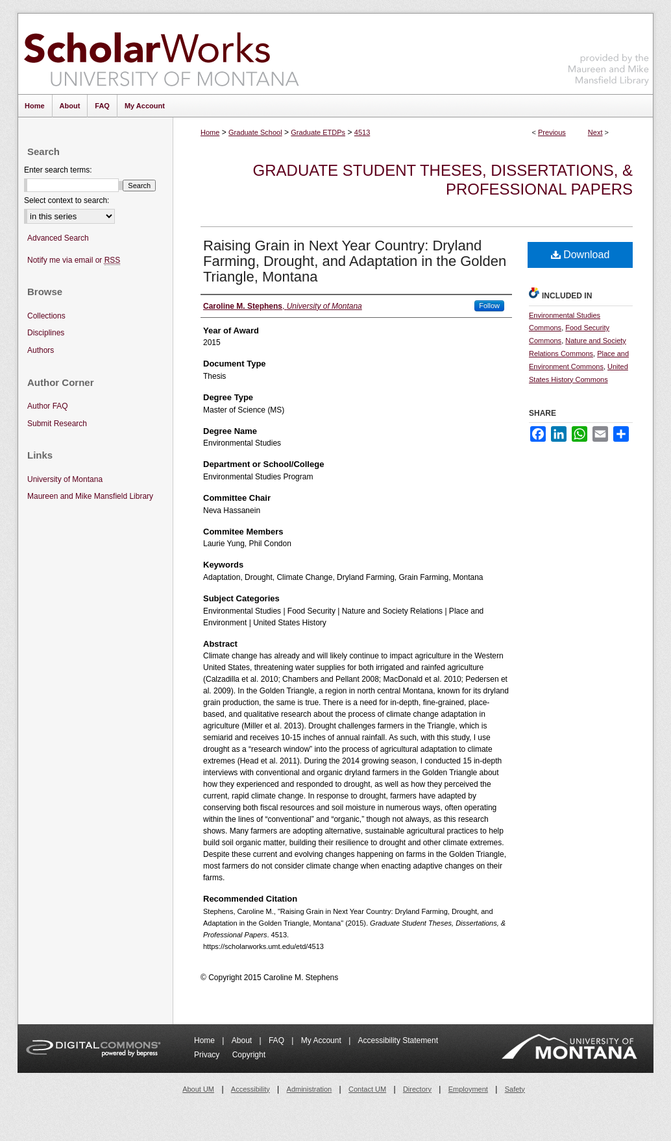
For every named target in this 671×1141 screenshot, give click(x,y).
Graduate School (255, 132)
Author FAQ (47, 406)
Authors (40, 350)
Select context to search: (66, 200)
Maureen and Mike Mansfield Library (609, 52)
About (243, 1040)
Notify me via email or (73, 260)
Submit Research (57, 423)
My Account (322, 1040)
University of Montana (65, 479)
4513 (362, 132)
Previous (552, 132)
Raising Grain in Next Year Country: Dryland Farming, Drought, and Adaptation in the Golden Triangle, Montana (354, 261)
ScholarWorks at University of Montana (161, 54)
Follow (489, 305)
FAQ (277, 1040)
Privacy (208, 1054)
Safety (515, 1089)
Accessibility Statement (398, 1040)
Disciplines (45, 332)
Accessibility (250, 1089)
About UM (198, 1089)
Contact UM (367, 1089)
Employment (468, 1089)
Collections (46, 315)
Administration (309, 1089)
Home (210, 132)
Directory (417, 1089)
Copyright (248, 1054)
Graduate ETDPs (318, 132)
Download (580, 254)
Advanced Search (58, 238)
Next (595, 132)
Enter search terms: (58, 169)
